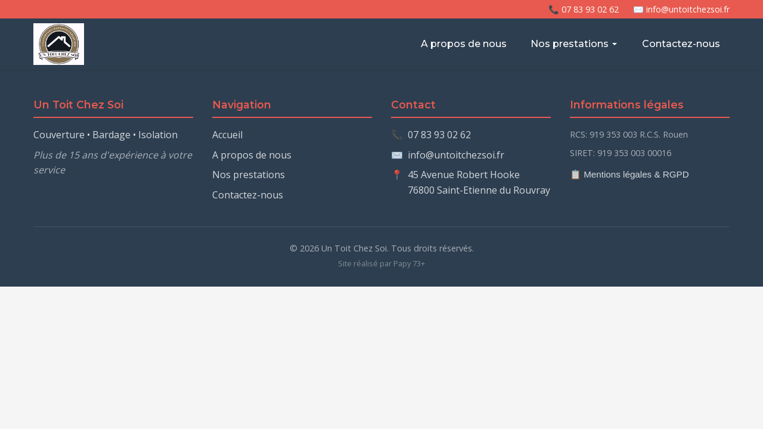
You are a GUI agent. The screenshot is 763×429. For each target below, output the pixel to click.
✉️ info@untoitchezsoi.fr (681, 9)
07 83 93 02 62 (439, 134)
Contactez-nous (681, 43)
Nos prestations (574, 43)
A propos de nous (464, 43)
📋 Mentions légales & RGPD (629, 174)
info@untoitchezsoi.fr (456, 154)
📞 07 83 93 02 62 (583, 9)
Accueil (227, 134)
